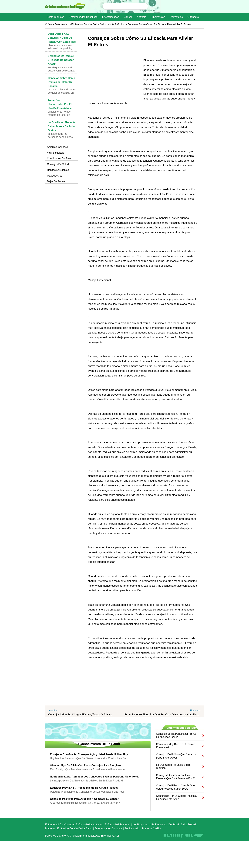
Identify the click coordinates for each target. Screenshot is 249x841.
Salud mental (188, 824)
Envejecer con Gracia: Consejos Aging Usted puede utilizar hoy (89, 754)
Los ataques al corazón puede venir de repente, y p (61, 70)
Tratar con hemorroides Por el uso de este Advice (60, 104)
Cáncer (128, 17)
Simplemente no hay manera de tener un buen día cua (59, 114)
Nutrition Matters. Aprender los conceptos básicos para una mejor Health (95, 776)
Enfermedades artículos (89, 824)
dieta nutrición (55, 17)
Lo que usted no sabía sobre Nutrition (173, 766)
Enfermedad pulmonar (117, 824)
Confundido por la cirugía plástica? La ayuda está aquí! (176, 797)
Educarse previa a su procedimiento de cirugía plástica (84, 787)
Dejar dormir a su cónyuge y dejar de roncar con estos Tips (62, 37)
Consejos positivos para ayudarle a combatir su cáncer (84, 799)
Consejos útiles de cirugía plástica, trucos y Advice (80, 714)
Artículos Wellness (57, 147)
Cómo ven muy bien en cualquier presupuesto (175, 746)
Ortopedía (193, 17)
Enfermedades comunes (108, 828)
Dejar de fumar (56, 181)
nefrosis (141, 17)
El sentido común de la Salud (88, 24)
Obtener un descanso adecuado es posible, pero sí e (60, 48)
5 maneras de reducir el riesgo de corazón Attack (61, 60)
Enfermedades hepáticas (83, 17)
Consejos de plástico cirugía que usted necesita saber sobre (175, 787)
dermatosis (176, 17)
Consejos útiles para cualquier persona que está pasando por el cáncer (175, 777)
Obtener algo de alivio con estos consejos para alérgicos (85, 765)
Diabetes (50, 828)
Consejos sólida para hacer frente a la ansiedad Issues (177, 735)
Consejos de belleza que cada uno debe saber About (176, 756)
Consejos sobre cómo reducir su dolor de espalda (61, 82)
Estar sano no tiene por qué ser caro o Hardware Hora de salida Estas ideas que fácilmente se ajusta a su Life (162, 714)
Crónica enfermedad (56, 24)
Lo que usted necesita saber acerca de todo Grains (61, 126)
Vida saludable (55, 152)
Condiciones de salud (59, 158)
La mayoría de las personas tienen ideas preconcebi (60, 137)
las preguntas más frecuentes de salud (155, 824)
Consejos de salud (58, 164)
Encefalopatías (110, 17)
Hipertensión (158, 17)
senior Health (132, 828)
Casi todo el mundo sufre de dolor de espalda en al (61, 92)
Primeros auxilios (152, 828)
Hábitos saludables (58, 170)
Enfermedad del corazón (59, 824)
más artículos (117, 24)
